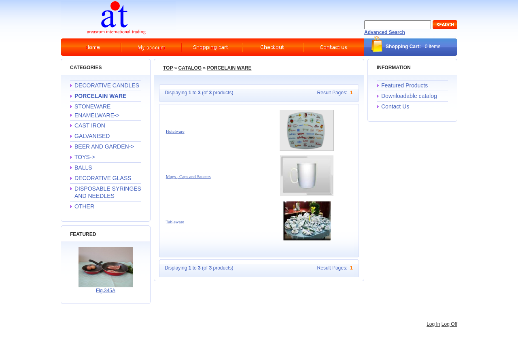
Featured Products (404, 85)
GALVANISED (92, 136)
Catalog (190, 68)
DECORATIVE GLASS (103, 178)
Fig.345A (105, 290)
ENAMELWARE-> (96, 115)
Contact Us (395, 106)
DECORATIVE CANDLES (106, 85)
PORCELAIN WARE (229, 68)
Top (168, 68)
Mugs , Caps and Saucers (188, 176)
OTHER (84, 206)
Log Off (449, 324)
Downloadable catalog (409, 96)
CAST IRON (89, 125)
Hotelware (175, 131)
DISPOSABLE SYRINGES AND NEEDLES (107, 192)
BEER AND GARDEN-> (104, 146)
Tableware (175, 221)
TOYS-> (84, 157)
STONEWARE (92, 106)
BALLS (83, 167)
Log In (433, 324)
